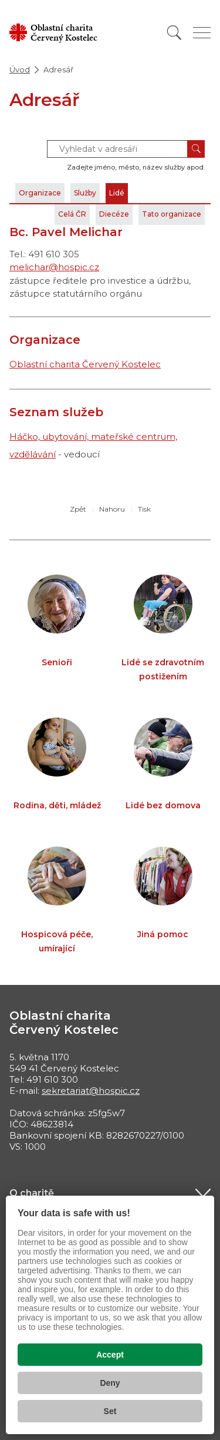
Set (110, 1411)
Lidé (116, 192)
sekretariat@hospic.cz (91, 1090)
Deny (110, 1383)
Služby (85, 192)
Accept (110, 1354)
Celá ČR (72, 214)
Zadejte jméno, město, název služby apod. (136, 167)
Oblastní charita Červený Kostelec (85, 364)
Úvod (19, 69)
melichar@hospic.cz (54, 267)
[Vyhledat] (174, 32)
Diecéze (114, 214)
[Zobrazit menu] (202, 32)
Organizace (40, 192)
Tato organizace (171, 214)
